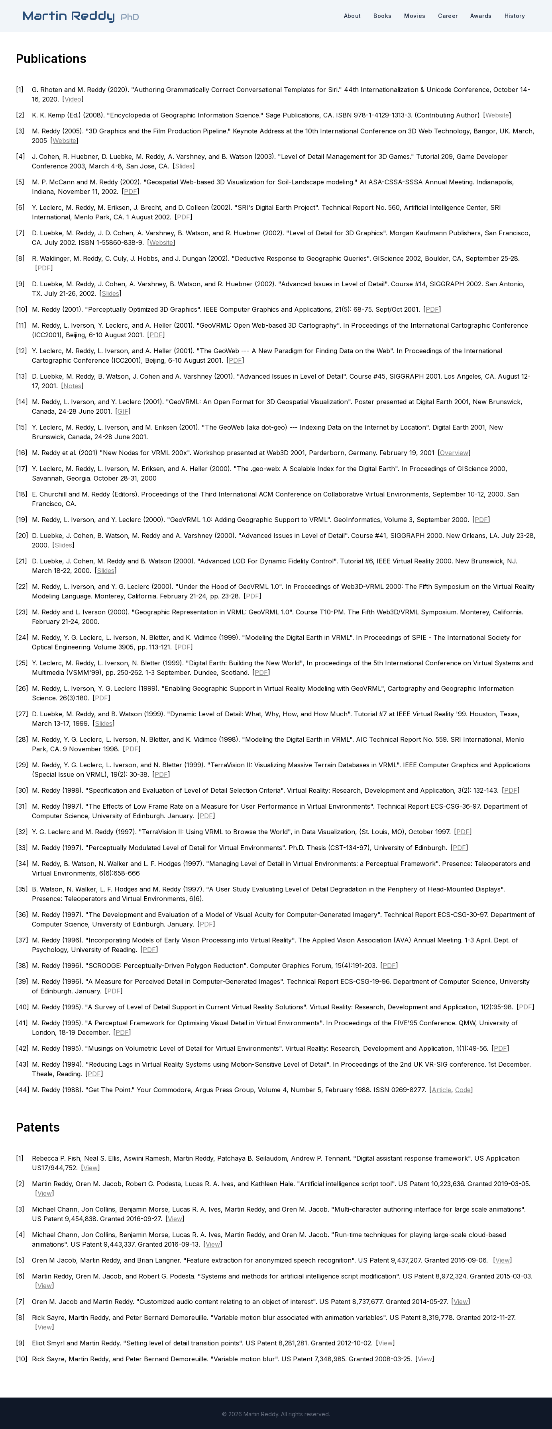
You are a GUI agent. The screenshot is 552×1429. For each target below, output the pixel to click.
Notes (72, 386)
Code (463, 1090)
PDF (130, 191)
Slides (184, 166)
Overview (454, 453)
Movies (414, 15)
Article (441, 1090)
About (352, 15)
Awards (480, 15)
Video (73, 99)
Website (497, 115)
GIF (123, 411)
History (515, 15)
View (90, 1168)
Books (382, 15)
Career (448, 15)
